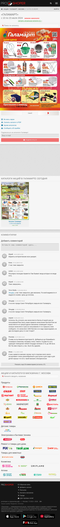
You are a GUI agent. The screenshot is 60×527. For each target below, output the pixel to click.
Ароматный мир (7, 413)
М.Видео (22, 439)
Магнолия (37, 400)
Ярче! (52, 417)
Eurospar (22, 400)
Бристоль (52, 404)
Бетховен (22, 457)
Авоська (7, 404)
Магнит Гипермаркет (22, 395)
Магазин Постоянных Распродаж (52, 448)
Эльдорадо (7, 439)
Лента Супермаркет (52, 391)
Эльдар (11, 293)
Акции (6, 9)
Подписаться (30, 140)
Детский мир (7, 430)
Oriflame (37, 466)
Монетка (37, 395)
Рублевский (7, 408)
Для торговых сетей (25, 498)
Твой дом (22, 448)
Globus (7, 400)
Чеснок (7, 421)
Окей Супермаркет (22, 391)
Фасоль (37, 413)
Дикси (37, 387)
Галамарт (13, 9)
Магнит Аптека (7, 475)
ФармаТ (52, 475)
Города (21, 495)
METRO (52, 387)
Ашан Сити (37, 408)
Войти (56, 9)
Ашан (22, 408)
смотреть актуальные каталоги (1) (30, 21)
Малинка (52, 413)
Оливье (52, 400)
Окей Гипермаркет (7, 391)
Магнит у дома (7, 395)
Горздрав (37, 475)
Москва (21, 9)
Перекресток (22, 387)
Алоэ (22, 475)
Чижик (7, 417)
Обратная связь (24, 484)
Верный (52, 395)
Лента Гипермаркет (37, 391)
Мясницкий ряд (52, 408)
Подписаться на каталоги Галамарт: (15, 132)
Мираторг (22, 404)
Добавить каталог (25, 487)
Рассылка (22, 490)
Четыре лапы (7, 457)
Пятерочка (7, 387)
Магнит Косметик (7, 466)
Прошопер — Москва (13, 3)
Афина (22, 413)
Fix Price (7, 448)
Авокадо (22, 417)
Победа (37, 417)
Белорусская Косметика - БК (22, 466)
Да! (37, 404)
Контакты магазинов (25, 493)
